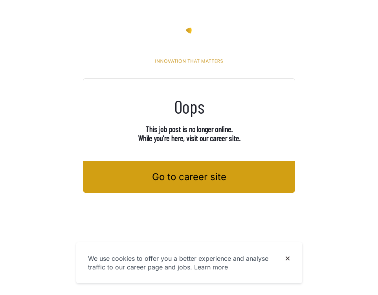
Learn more (211, 267)
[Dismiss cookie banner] (287, 259)
